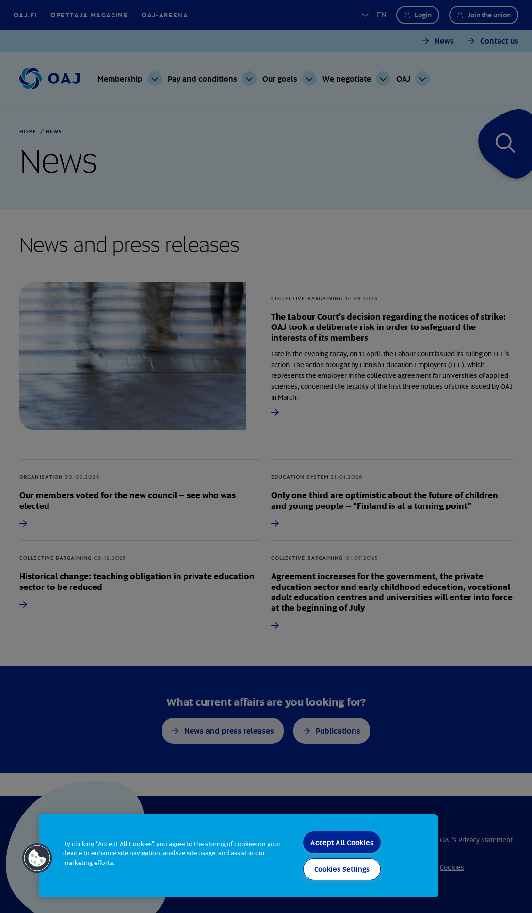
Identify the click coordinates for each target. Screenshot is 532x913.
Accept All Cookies (341, 842)
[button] (37, 858)
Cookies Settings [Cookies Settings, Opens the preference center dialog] (342, 869)
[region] (238, 855)
